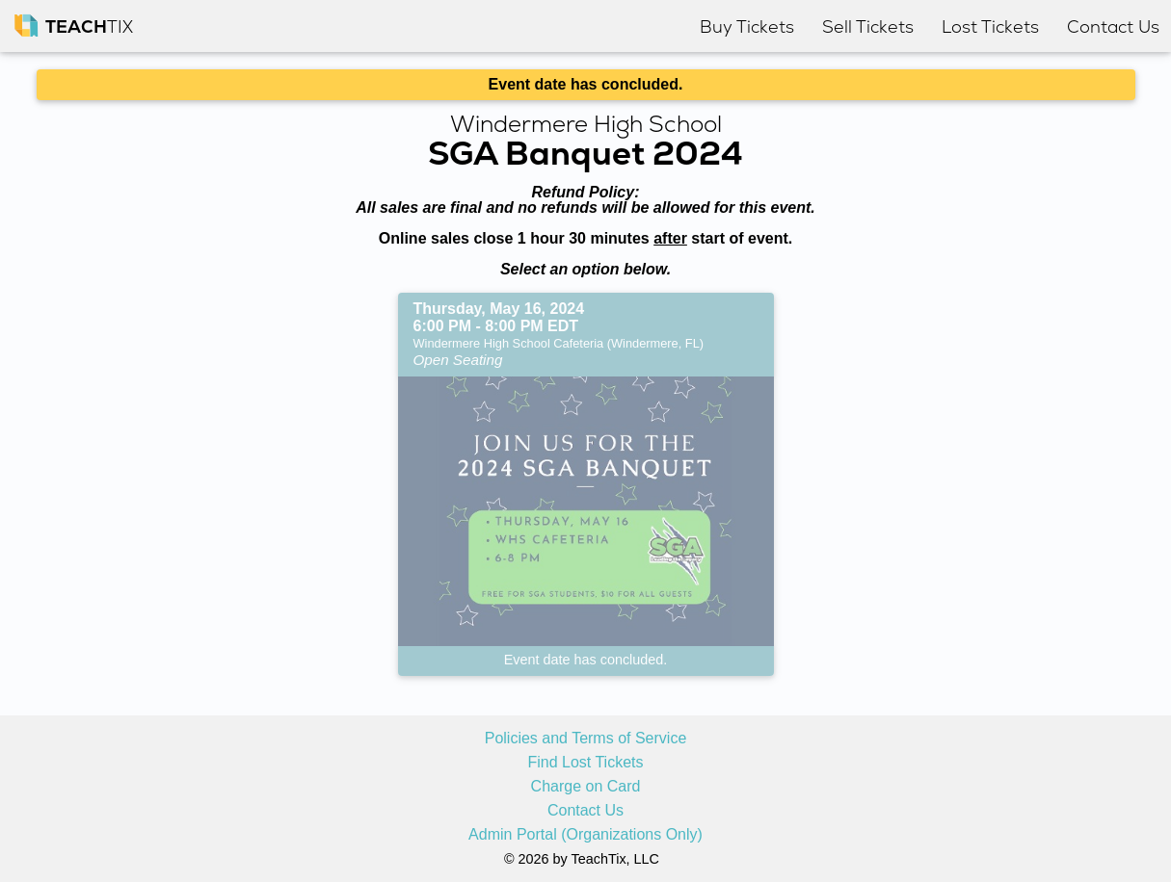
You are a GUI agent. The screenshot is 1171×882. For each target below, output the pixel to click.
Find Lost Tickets (585, 762)
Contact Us (585, 810)
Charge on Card (586, 786)
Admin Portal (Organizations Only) (585, 835)
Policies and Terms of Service (586, 738)
